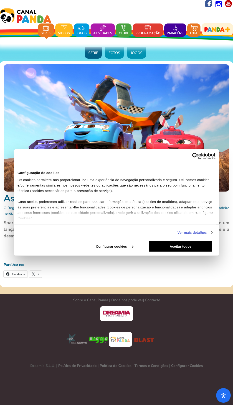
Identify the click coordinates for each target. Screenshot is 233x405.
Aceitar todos (183, 246)
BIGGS (99, 339)
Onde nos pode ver (127, 300)
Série (93, 53)
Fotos (114, 53)
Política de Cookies (116, 366)
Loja (194, 30)
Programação (147, 30)
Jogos (81, 30)
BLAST (143, 339)
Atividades (102, 30)
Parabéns (175, 30)
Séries (46, 30)
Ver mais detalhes (192, 232)
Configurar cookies (116, 246)
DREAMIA (116, 313)
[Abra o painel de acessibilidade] (223, 395)
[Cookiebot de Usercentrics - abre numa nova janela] (195, 156)
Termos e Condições (151, 366)
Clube (124, 30)
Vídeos (64, 30)
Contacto (152, 300)
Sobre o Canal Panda (90, 300)
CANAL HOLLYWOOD (75, 339)
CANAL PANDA (120, 339)
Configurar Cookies (187, 366)
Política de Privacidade (77, 366)
